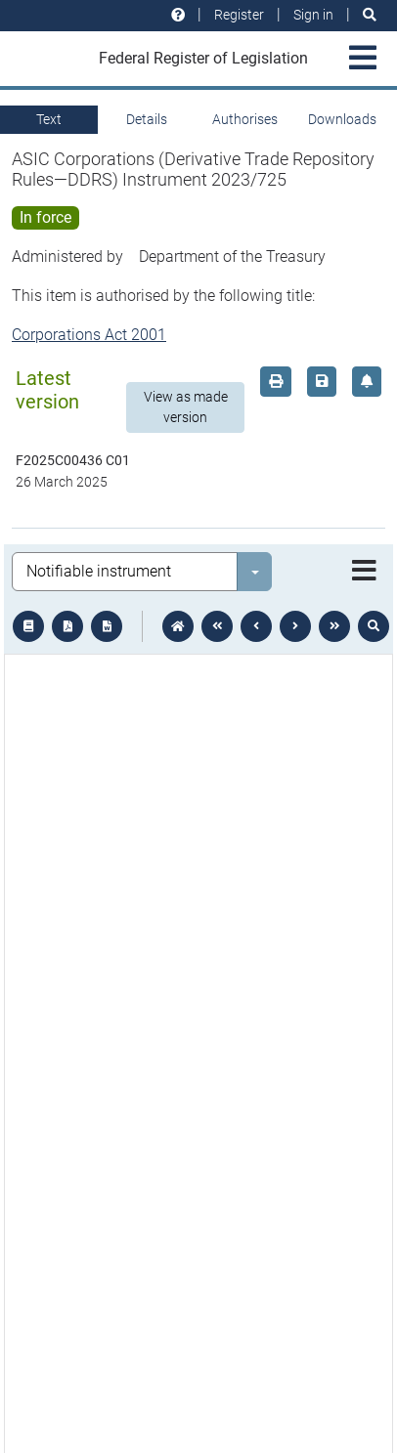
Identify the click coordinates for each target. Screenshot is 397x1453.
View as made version (186, 407)
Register (239, 14)
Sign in (313, 14)
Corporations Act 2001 (89, 334)
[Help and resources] (178, 15)
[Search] (369, 15)
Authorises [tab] (245, 119)
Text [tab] (49, 119)
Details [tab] (146, 119)
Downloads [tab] (342, 119)
